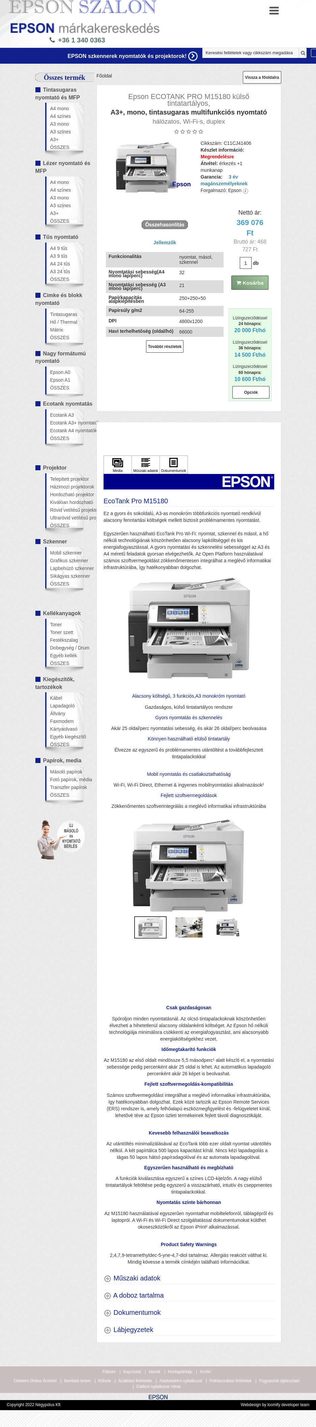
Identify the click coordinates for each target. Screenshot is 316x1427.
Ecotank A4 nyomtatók (66, 430)
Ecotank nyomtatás (68, 404)
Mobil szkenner (66, 553)
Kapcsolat (132, 1371)
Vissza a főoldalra (262, 77)
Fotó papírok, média (66, 779)
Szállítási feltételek (135, 1380)
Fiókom (109, 1371)
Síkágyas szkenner (66, 576)
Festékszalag (64, 640)
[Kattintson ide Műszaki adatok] (146, 464)
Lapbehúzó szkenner (66, 568)
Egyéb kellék (63, 655)
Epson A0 (60, 372)
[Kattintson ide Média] (118, 464)
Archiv (205, 1371)
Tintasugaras (63, 314)
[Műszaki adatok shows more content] (132, 1278)
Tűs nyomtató (61, 237)
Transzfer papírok (66, 787)
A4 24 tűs (60, 263)
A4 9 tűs (58, 248)
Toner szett (61, 632)
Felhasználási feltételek (231, 1380)
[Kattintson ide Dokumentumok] (174, 464)
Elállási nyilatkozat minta (159, 1386)
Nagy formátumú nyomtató (60, 357)
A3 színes (60, 131)
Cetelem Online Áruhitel (35, 1380)
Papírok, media (62, 760)
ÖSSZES (59, 147)
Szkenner (55, 541)
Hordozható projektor (66, 494)
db (256, 263)
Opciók (251, 392)
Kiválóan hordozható (66, 502)
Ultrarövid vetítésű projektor (66, 517)
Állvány (57, 713)
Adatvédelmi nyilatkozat (181, 1380)
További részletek (165, 346)
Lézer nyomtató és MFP (62, 167)
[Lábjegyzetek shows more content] (128, 1330)
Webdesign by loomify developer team (275, 1404)
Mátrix (56, 329)
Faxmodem (62, 721)
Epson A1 (60, 380)
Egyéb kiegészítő (66, 736)
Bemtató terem (77, 1380)
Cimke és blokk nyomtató (59, 299)
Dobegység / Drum (66, 648)
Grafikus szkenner (66, 560)
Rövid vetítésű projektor (66, 510)
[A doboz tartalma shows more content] (134, 1295)
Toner (56, 624)
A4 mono (59, 108)
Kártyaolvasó (64, 729)
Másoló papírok (66, 771)
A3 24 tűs (60, 271)
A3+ (54, 139)
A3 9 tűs (58, 256)
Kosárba (249, 283)
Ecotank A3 (62, 415)
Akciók (154, 1371)
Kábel (56, 698)
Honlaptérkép (180, 1371)
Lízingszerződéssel (250, 324)
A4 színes (60, 116)
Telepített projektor (66, 479)
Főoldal (104, 75)
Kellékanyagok (62, 613)
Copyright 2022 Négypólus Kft (33, 1404)
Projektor (55, 468)
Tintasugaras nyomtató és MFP (57, 93)
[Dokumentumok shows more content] (132, 1313)
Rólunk (104, 1380)
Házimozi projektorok (66, 486)
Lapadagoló (62, 705)
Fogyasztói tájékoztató (279, 1380)
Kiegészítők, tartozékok (55, 683)
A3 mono (59, 124)
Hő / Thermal (64, 322)
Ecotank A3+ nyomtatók (66, 422)
